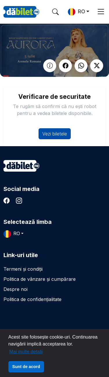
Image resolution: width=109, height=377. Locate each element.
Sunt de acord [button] (26, 366)
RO (76, 12)
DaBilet (21, 12)
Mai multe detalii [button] (26, 351)
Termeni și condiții (23, 269)
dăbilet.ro (21, 166)
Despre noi (15, 289)
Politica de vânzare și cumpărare (39, 279)
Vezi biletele (54, 134)
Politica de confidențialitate (32, 299)
